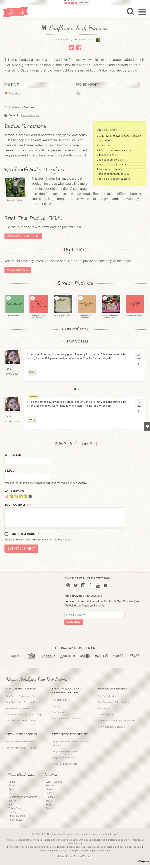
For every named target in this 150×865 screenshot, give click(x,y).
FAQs (12, 793)
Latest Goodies (54, 781)
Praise (12, 804)
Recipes (50, 785)
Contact (13, 812)
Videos (49, 789)
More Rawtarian (21, 774)
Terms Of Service (83, 856)
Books (49, 800)
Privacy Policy (65, 856)
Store (11, 785)
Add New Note (17, 269)
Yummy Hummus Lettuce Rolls (38, 317)
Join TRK (13, 800)
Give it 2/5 (16, 496)
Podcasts (50, 793)
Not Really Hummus (62, 316)
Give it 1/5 (11, 496)
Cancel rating (6, 496)
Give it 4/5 (25, 496)
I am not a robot (25, 534)
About (12, 781)
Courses (50, 797)
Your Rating (14, 491)
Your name (13, 455)
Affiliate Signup (17, 816)
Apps (11, 789)
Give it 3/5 (21, 496)
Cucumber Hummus (134, 316)
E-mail (10, 471)
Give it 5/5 (30, 496)
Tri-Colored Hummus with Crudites (110, 317)
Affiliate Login (16, 819)
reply (32, 371)
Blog (48, 804)
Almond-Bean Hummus (85, 317)
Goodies (51, 774)
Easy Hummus (14, 316)
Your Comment (17, 505)
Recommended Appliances (23, 797)
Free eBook (15, 808)
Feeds (49, 808)
